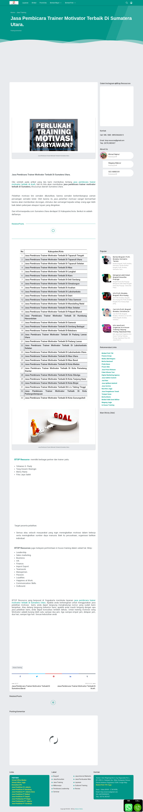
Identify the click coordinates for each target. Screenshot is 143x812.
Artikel (34, 3)
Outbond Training (81, 785)
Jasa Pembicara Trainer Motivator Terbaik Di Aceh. (76, 687)
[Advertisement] (71, 63)
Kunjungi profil (112, 156)
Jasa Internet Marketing (83, 776)
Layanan (25, 3)
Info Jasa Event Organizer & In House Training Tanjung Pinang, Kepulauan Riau (122, 328)
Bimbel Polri (69, 3)
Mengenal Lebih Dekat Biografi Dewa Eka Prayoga (121, 277)
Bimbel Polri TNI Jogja (103, 785)
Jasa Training (18, 667)
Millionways (57, 785)
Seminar (56, 792)
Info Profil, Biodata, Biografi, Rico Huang (120, 294)
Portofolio (43, 3)
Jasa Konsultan (58, 779)
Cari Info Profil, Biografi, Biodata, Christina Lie (122, 310)
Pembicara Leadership (61, 788)
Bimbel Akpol (54, 3)
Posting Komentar (16, 30)
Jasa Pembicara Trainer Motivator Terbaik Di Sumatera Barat (31, 687)
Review (77, 788)
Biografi (56, 776)
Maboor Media (79, 809)
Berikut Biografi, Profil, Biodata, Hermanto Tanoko (121, 259)
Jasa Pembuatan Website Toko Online (83, 779)
